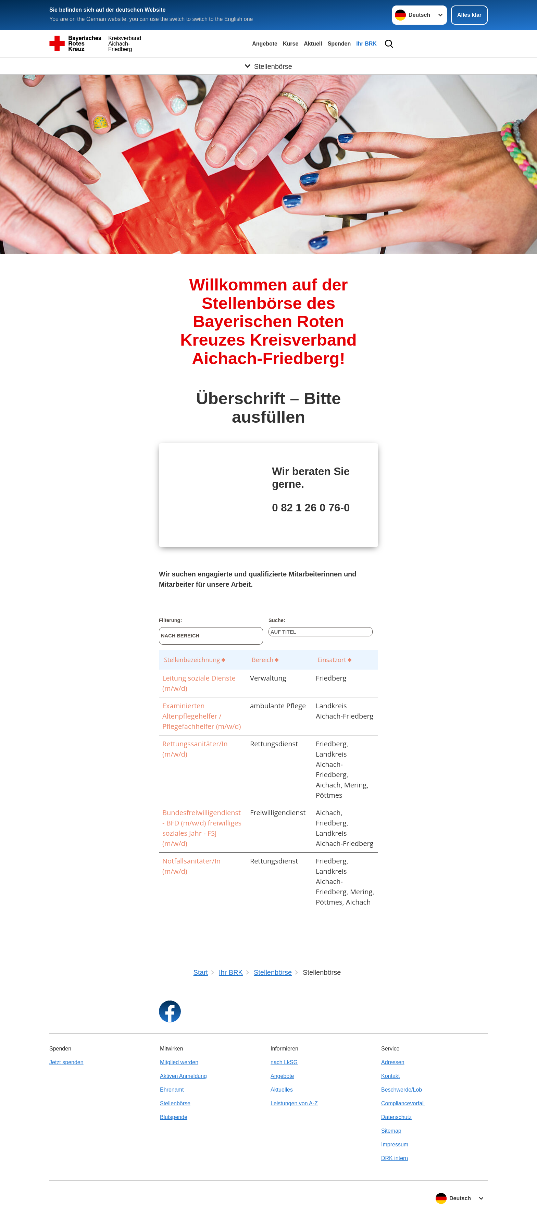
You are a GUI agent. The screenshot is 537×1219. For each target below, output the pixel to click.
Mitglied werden (179, 1062)
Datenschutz (396, 1117)
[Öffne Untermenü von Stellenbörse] (268, 66)
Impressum (394, 1144)
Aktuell (313, 44)
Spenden (339, 44)
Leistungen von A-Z (294, 1103)
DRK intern (394, 1158)
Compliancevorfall (403, 1103)
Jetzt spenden (66, 1062)
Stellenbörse (175, 1103)
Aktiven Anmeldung (183, 1076)
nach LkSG (284, 1062)
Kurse (290, 44)
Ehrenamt (172, 1090)
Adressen (392, 1062)
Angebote (264, 44)
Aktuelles (282, 1090)
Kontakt (390, 1076)
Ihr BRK (366, 44)
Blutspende (173, 1117)
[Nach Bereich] (211, 636)
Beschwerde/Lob (401, 1090)
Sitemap (391, 1131)
